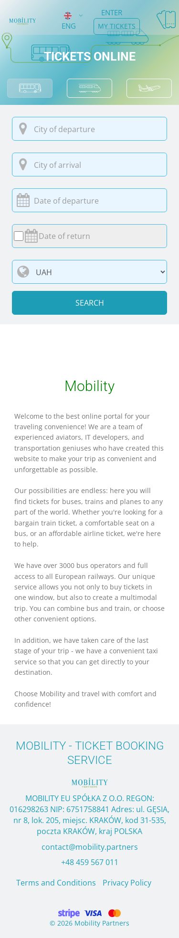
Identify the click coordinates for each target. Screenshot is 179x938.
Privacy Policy (127, 882)
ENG (69, 20)
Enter (111, 12)
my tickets (117, 26)
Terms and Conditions (56, 882)
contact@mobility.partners (90, 847)
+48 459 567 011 (89, 862)
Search (89, 303)
